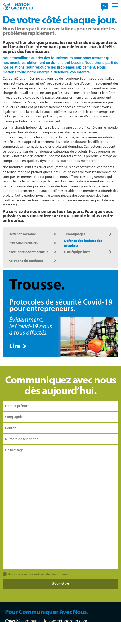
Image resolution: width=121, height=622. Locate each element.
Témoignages (74, 234)
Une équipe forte (77, 251)
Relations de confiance (26, 260)
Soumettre (60, 583)
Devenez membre (22, 234)
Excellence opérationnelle (28, 251)
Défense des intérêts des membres (83, 243)
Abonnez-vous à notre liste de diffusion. (39, 574)
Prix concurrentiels (23, 243)
